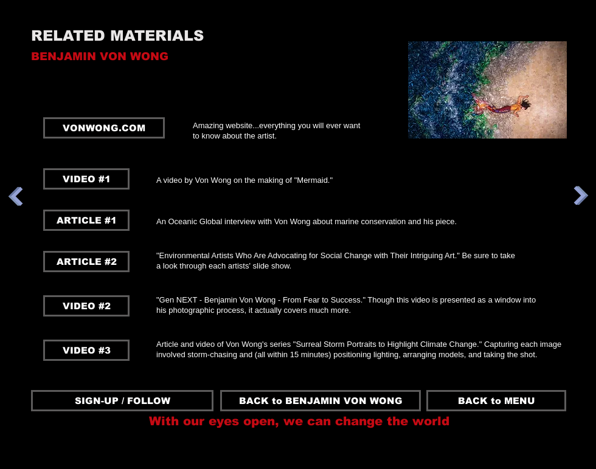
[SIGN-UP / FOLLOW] (122, 400)
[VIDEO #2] (86, 306)
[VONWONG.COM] (104, 128)
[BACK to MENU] (496, 400)
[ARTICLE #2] (86, 261)
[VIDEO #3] (86, 350)
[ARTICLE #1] (86, 220)
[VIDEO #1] (86, 179)
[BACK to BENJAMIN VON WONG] (320, 400)
